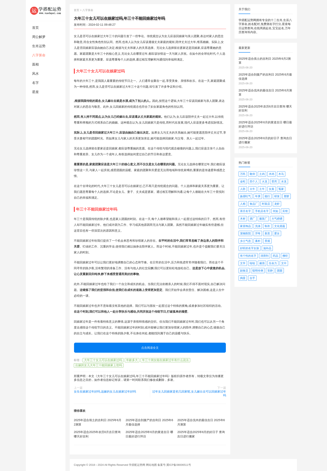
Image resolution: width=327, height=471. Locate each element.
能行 (267, 196)
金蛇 (242, 181)
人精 (242, 203)
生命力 (273, 263)
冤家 (281, 189)
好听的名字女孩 (249, 248)
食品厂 (254, 203)
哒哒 (252, 263)
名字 (35, 83)
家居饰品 (245, 226)
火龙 (264, 181)
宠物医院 (245, 233)
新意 (267, 233)
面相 (35, 64)
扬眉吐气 (245, 196)
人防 (242, 189)
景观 (267, 240)
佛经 (285, 255)
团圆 (279, 270)
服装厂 (263, 218)
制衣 (267, 226)
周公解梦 (38, 37)
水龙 (284, 181)
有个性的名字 (248, 255)
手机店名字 (262, 211)
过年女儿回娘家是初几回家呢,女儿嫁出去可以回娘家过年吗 (189, 393)
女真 (271, 189)
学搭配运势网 (137, 464)
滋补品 (267, 248)
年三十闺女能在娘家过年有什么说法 (165, 360)
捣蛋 (242, 278)
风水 (35, 73)
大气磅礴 (277, 218)
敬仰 (252, 174)
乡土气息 (245, 240)
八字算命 (38, 55)
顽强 (262, 263)
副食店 (244, 270)
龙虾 (277, 203)
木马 (281, 174)
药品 (275, 255)
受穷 (274, 181)
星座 (35, 92)
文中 (284, 263)
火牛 (252, 189)
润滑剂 (264, 255)
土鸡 (262, 174)
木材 (242, 218)
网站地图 (151, 464)
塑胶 (286, 196)
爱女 (277, 233)
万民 (242, 174)
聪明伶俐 (257, 270)
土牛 (262, 189)
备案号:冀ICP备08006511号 (174, 464)
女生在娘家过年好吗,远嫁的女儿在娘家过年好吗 (105, 391)
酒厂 (252, 218)
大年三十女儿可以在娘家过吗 (103, 360)
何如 (275, 211)
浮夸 (257, 233)
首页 (35, 27)
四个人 (254, 181)
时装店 (266, 203)
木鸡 (271, 174)
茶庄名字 (245, 211)
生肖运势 (38, 46)
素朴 (257, 240)
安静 (270, 270)
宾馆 (285, 211)
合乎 (252, 278)
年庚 (257, 196)
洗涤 (257, 226)
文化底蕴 (279, 226)
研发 (277, 196)
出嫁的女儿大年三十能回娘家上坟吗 (98, 365)
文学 (242, 263)
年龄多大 (132, 360)
